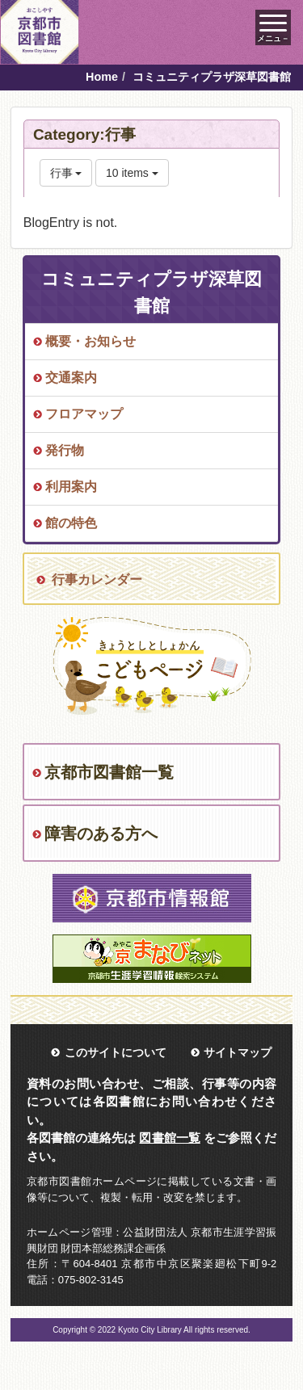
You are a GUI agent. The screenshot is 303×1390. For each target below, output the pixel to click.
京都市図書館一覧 (109, 772)
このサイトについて (115, 1052)
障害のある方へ (101, 833)
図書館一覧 (169, 1137)
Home (102, 76)
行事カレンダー (97, 579)
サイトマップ (237, 1052)
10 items (132, 172)
